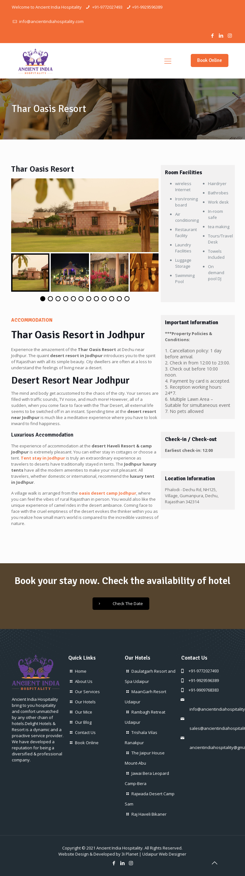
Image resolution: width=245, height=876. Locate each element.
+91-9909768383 (204, 690)
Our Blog (83, 722)
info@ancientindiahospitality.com (51, 21)
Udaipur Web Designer (164, 854)
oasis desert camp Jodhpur (107, 493)
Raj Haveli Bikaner (149, 814)
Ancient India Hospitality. (120, 848)
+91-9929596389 (147, 7)
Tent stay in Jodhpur (43, 458)
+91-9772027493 (106, 7)
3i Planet (130, 854)
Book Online (209, 60)
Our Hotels (85, 702)
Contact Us (85, 732)
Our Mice (83, 712)
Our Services (87, 691)
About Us (84, 681)
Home (80, 671)
